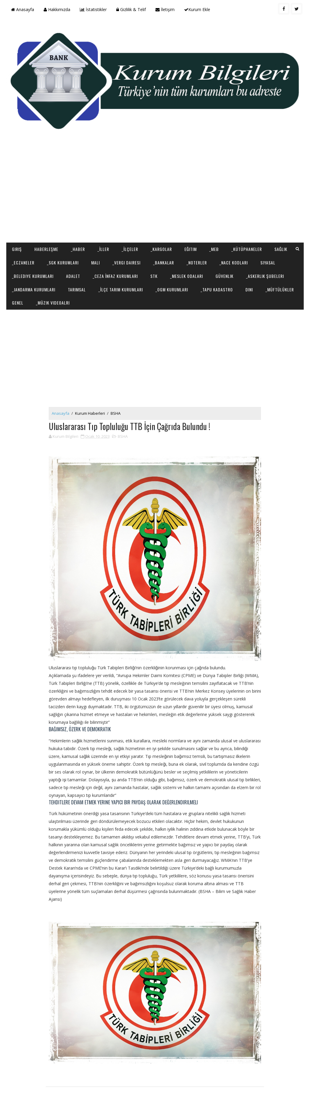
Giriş (17, 249)
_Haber (78, 249)
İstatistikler (93, 9)
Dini (249, 289)
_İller (103, 249)
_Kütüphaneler (246, 249)
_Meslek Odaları (186, 276)
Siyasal (267, 262)
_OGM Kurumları (171, 289)
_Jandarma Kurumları (33, 289)
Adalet (73, 276)
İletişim (165, 9)
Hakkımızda (57, 9)
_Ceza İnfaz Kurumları (115, 276)
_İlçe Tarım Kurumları (120, 289)
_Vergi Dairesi (126, 262)
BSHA (115, 413)
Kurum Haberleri (90, 413)
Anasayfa (22, 9)
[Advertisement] (155, 195)
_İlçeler (130, 249)
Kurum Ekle (197, 9)
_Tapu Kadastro (217, 289)
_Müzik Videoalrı (53, 302)
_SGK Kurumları (63, 262)
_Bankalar (163, 262)
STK (154, 276)
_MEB (214, 249)
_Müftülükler (279, 289)
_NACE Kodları (233, 262)
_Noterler (197, 262)
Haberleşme (46, 249)
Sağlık (280, 249)
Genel (17, 302)
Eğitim (190, 249)
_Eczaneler (23, 262)
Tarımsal (77, 289)
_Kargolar (161, 249)
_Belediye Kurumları (33, 276)
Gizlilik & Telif (131, 9)
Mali (95, 262)
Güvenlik (224, 276)
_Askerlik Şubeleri (265, 276)
